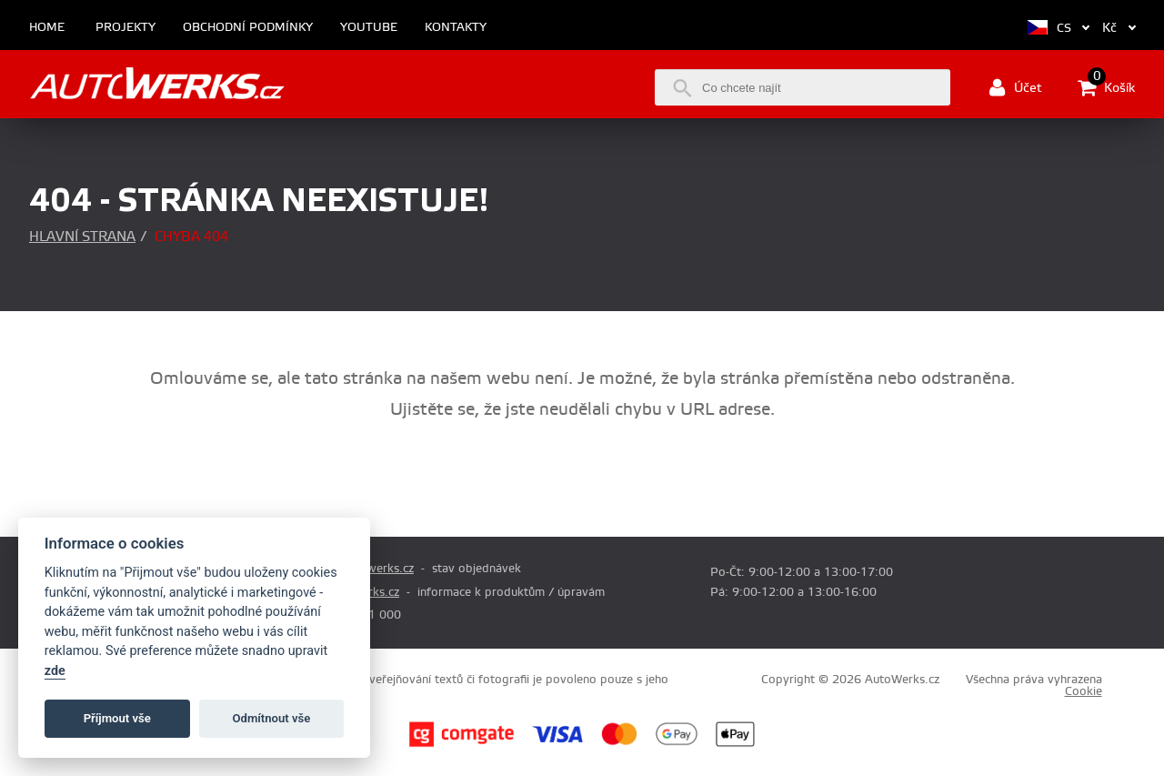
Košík (1106, 87)
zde (55, 671)
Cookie (1083, 691)
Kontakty (456, 28)
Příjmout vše (117, 718)
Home (47, 28)
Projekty (125, 28)
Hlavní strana (82, 237)
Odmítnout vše (272, 718)
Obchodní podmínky (248, 28)
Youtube (368, 28)
